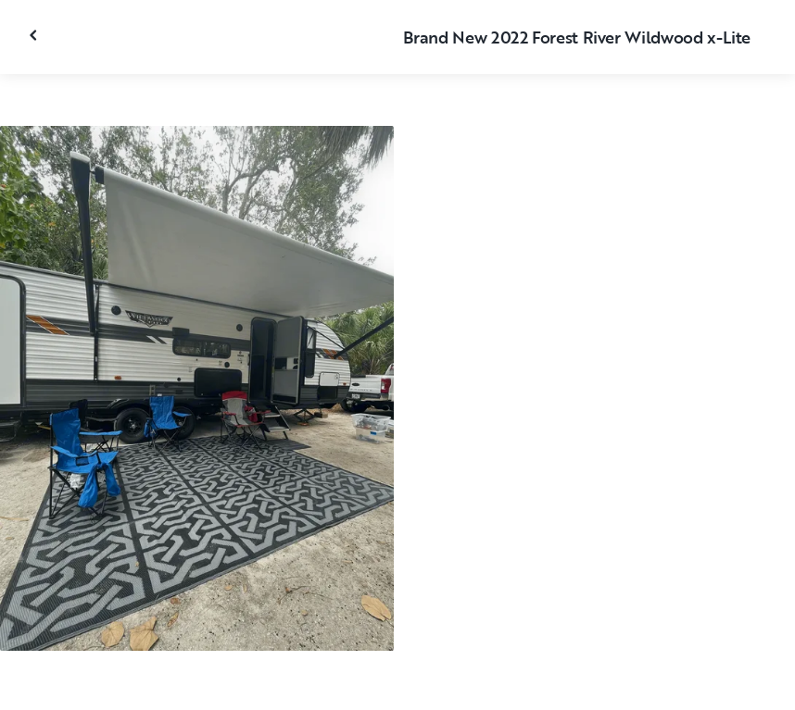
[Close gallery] (35, 35)
